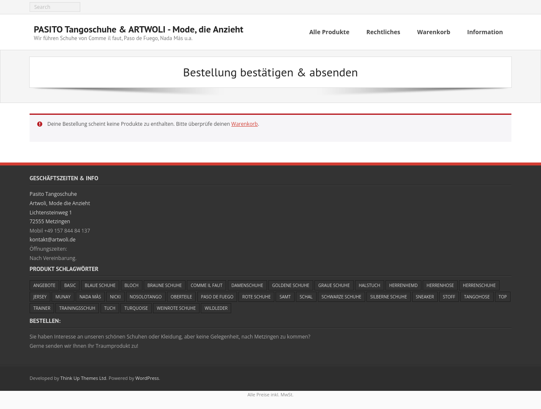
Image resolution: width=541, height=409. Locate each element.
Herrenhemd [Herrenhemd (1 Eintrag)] (403, 285)
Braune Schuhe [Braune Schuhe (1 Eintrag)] (165, 285)
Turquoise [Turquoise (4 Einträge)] (136, 308)
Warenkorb (244, 123)
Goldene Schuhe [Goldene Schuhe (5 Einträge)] (290, 285)
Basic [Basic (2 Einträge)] (70, 285)
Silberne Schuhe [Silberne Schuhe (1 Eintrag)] (388, 297)
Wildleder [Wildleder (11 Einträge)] (216, 308)
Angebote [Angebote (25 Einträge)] (44, 285)
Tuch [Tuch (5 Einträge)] (109, 308)
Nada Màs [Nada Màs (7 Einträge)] (90, 297)
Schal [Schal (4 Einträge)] (306, 297)
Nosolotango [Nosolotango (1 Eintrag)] (146, 297)
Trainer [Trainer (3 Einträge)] (41, 308)
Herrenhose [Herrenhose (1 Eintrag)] (440, 285)
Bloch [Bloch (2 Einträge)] (132, 285)
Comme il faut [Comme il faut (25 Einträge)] (206, 285)
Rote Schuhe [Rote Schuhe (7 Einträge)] (256, 297)
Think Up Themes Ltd (83, 378)
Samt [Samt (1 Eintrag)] (284, 297)
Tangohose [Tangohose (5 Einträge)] (477, 297)
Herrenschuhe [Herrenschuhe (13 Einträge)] (479, 285)
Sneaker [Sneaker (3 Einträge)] (425, 297)
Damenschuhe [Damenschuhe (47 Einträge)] (247, 285)
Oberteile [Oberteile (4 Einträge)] (181, 297)
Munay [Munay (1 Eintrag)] (63, 297)
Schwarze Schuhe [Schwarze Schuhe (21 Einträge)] (341, 297)
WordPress (147, 378)
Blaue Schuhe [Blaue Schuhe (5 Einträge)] (100, 285)
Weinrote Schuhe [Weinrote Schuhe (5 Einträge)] (176, 308)
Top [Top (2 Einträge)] (503, 297)
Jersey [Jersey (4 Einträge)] (39, 297)
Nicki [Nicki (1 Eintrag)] (115, 297)
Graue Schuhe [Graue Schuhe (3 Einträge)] (334, 285)
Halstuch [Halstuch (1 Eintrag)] (369, 285)
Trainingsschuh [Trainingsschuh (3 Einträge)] (77, 308)
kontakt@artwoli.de (53, 239)
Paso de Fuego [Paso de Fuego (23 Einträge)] (217, 297)
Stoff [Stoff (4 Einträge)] (449, 297)
